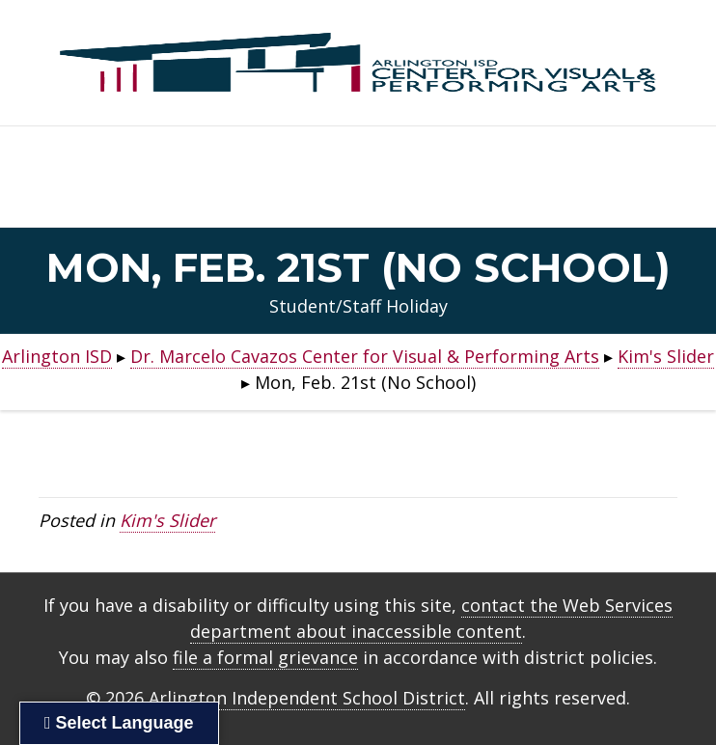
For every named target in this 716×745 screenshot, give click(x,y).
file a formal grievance (265, 657)
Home (358, 198)
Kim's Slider (167, 520)
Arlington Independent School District (307, 697)
